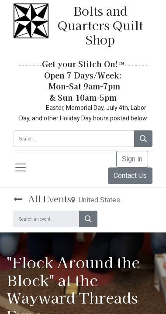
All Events (42, 198)
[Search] (143, 138)
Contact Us (130, 175)
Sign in (132, 159)
